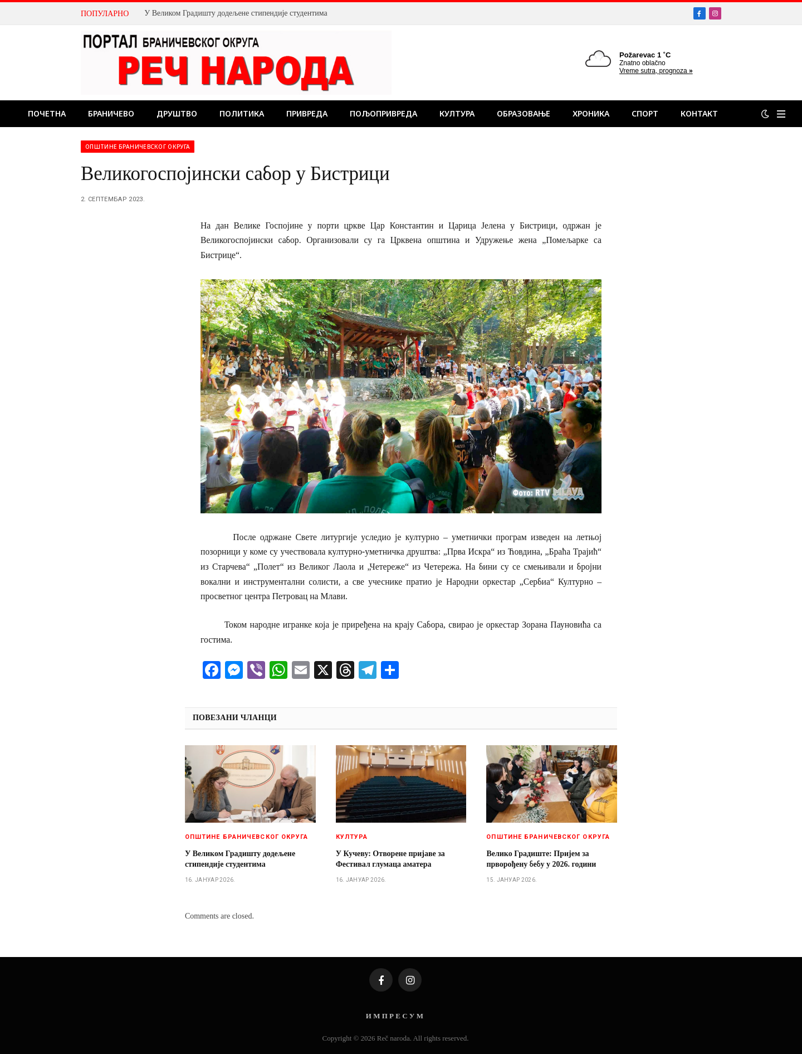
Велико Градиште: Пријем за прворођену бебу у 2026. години (541, 858)
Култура (457, 113)
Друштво (177, 113)
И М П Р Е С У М (394, 1016)
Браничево (111, 113)
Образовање (523, 113)
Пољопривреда (383, 113)
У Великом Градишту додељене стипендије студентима (235, 13)
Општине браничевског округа (137, 146)
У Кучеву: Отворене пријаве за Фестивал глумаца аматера (390, 858)
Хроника (591, 113)
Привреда (306, 113)
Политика (241, 113)
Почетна (47, 113)
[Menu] (781, 114)
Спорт (645, 113)
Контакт (699, 113)
